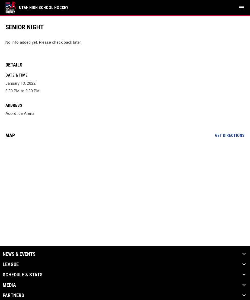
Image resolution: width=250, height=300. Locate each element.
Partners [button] (13, 295)
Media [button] (9, 285)
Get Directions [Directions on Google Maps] (230, 135)
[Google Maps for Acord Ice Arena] (125, 184)
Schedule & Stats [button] (23, 274)
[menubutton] (241, 7)
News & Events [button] (19, 254)
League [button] (11, 264)
